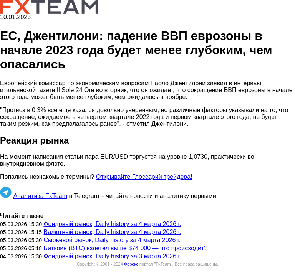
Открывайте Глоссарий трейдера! (144, 176)
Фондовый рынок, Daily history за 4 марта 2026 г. (112, 224)
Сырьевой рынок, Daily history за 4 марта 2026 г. (112, 240)
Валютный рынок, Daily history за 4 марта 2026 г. (112, 232)
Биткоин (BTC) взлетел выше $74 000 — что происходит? (125, 248)
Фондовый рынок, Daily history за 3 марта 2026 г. (112, 256)
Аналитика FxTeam (40, 196)
